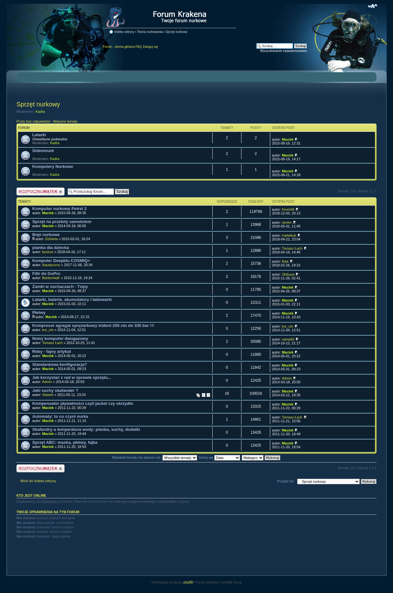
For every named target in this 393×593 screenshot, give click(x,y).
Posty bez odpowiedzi (33, 121)
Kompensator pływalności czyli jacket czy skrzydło (82, 403)
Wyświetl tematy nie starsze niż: (154, 457)
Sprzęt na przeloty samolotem (61, 221)
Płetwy (39, 312)
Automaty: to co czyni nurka (60, 416)
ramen (287, 222)
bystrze (47, 252)
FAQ (138, 46)
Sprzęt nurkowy (176, 32)
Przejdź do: (286, 481)
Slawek (47, 395)
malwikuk (289, 235)
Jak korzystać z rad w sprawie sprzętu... (71, 377)
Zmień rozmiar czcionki (372, 6)
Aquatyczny (51, 265)
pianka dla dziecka (50, 247)
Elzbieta (51, 239)
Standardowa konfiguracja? (59, 364)
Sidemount (43, 150)
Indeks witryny (124, 32)
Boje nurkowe (45, 234)
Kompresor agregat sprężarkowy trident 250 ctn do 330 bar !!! (93, 325)
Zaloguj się (150, 46)
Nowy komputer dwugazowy (60, 338)
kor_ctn (47, 330)
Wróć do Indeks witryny (38, 481)
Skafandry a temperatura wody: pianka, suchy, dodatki (86, 429)
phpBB (188, 582)
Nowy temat (40, 191)
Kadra (40, 111)
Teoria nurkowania (150, 32)
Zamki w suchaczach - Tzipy (60, 286)
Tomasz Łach (292, 248)
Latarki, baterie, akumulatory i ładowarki (72, 299)
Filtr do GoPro (46, 273)
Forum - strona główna (118, 46)
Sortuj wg (219, 457)
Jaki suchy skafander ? (55, 390)
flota (285, 261)
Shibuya (288, 274)
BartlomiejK (51, 278)
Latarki (39, 134)
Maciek (288, 139)
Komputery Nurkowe (52, 166)
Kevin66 (288, 209)
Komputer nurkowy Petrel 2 (59, 208)
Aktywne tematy (65, 121)
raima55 (288, 339)
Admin (47, 382)
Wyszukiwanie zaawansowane (283, 51)
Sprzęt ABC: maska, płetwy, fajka (64, 442)
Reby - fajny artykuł (51, 351)
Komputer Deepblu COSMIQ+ (61, 260)
